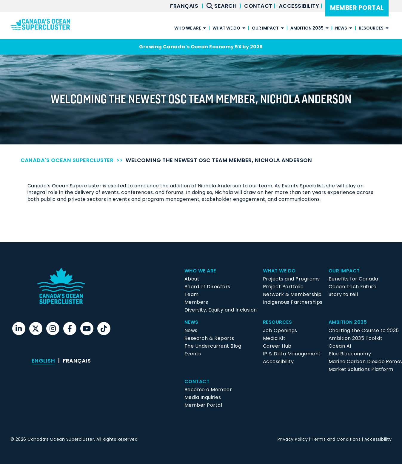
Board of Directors (207, 286)
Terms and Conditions (336, 439)
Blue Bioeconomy (350, 353)
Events (192, 353)
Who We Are (187, 28)
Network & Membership (292, 294)
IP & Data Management (292, 353)
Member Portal (356, 7)
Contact (259, 6)
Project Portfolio (283, 286)
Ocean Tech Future (352, 286)
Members (196, 302)
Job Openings (280, 330)
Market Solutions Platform (361, 369)
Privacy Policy (293, 439)
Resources (371, 28)
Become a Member (208, 389)
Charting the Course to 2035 (364, 330)
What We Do (226, 28)
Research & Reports (209, 338)
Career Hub (277, 346)
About (191, 278)
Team (191, 294)
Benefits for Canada (353, 278)
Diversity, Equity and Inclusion (220, 309)
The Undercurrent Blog (212, 346)
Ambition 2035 (307, 28)
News (341, 28)
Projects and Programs (291, 278)
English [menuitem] (43, 360)
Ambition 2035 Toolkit (355, 338)
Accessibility (300, 6)
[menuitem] (184, 5)
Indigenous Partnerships (293, 302)
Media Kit (274, 338)
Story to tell (343, 294)
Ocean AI (340, 346)
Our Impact (265, 28)
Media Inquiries (202, 397)
